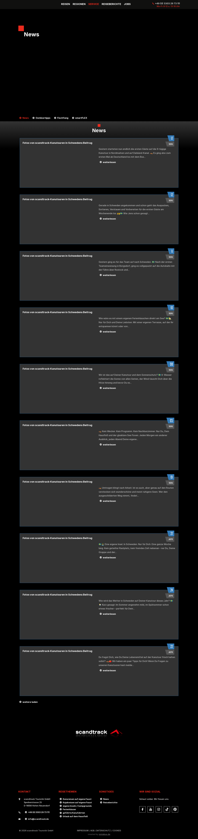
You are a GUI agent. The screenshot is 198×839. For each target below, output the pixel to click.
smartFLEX (81, 118)
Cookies (116, 830)
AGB (92, 830)
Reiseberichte (110, 802)
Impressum (83, 830)
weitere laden (30, 702)
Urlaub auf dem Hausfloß (75, 816)
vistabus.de (104, 834)
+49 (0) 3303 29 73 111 (167, 3)
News (25, 118)
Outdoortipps (43, 118)
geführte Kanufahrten (74, 813)
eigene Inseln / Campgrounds (77, 806)
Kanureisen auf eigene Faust (77, 799)
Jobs (127, 4)
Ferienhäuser (69, 809)
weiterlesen (109, 162)
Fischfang (62, 118)
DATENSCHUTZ (103, 830)
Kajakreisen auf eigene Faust (77, 802)
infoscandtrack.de (38, 819)
